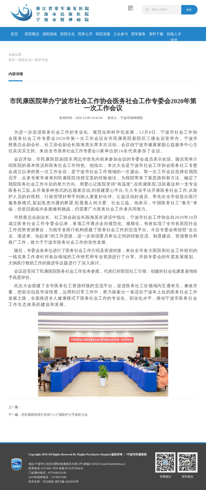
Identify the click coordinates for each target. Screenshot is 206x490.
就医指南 (49, 34)
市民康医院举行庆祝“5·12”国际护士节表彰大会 (54, 414)
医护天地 (41, 60)
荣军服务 (138, 34)
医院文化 (67, 34)
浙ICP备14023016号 (67, 481)
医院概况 (32, 34)
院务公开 (85, 34)
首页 (14, 34)
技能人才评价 (174, 34)
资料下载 (156, 34)
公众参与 (120, 34)
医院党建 (103, 34)
